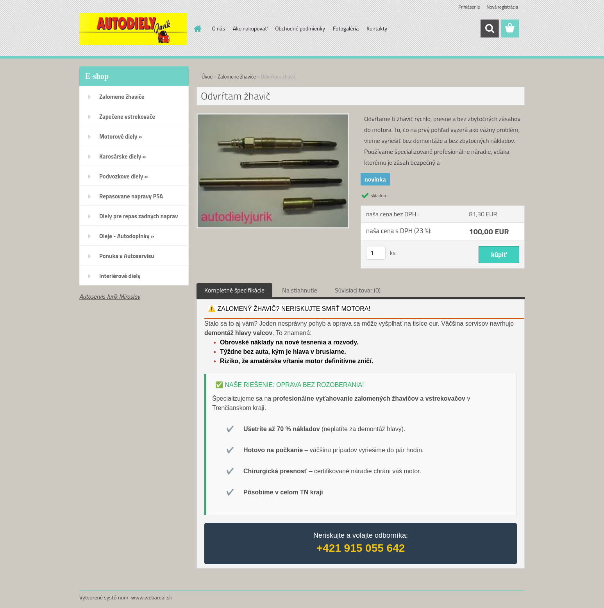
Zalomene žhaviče (237, 76)
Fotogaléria (346, 28)
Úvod (207, 76)
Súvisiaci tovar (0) (358, 290)
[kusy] (376, 253)
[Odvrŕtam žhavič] (273, 116)
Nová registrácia (502, 7)
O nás (218, 28)
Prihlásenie (469, 7)
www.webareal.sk (151, 597)
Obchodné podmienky (300, 28)
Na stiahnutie (299, 290)
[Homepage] (197, 28)
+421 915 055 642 (360, 548)
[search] (490, 28)
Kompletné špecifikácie (234, 290)
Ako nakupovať (250, 28)
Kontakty (376, 28)
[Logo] (133, 28)
